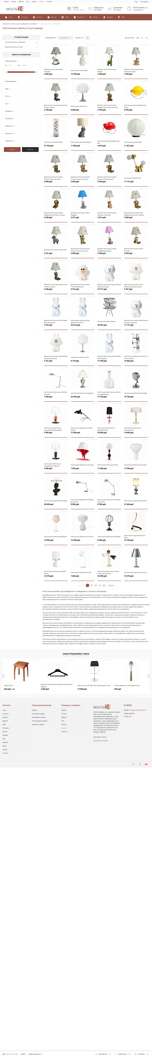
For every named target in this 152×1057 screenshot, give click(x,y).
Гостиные (6, 714)
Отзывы (13, 1)
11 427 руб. (136, 147)
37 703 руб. (56, 147)
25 (36, 47)
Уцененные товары (38, 724)
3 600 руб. (56, 75)
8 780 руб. (109, 505)
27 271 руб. (109, 290)
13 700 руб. (83, 75)
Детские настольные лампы (14, 47)
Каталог (41, 1)
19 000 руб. (82, 689)
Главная (6, 1)
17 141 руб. (136, 182)
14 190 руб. (109, 398)
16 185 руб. (136, 541)
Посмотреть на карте (100, 740)
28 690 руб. (56, 505)
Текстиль (5, 753)
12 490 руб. (83, 541)
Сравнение (118, 8)
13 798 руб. (109, 362)
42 (36, 42)
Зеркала (5, 742)
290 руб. (117, 689)
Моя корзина (140, 7)
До (19, 65)
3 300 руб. (136, 75)
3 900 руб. (56, 433)
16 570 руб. (136, 577)
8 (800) (23, 1054)
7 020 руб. (83, 469)
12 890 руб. (56, 541)
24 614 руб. (83, 326)
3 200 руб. (109, 75)
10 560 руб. (136, 362)
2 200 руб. (45, 689)
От (6, 65)
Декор (4, 746)
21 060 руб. (136, 505)
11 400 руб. (83, 147)
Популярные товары (38, 714)
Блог (27, 1)
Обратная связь (10, 1054)
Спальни (5, 717)
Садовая (5, 735)
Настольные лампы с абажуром (15, 42)
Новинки (34, 710)
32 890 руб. (109, 433)
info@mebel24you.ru (138, 710)
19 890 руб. (136, 433)
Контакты (49, 1)
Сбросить (30, 149)
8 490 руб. (109, 541)
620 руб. (9, 689)
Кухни (4, 710)
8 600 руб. (83, 111)
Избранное (98, 8)
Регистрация (144, 1)
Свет (4, 739)
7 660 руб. (83, 577)
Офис (4, 724)
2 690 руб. (56, 182)
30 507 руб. (109, 326)
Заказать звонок (78, 10)
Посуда (5, 749)
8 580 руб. (83, 505)
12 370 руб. (56, 577)
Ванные (5, 731)
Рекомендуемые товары (39, 721)
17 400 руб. (109, 469)
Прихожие (6, 728)
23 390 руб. (83, 398)
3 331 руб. (83, 218)
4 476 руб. (109, 147)
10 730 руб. (136, 398)
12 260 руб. (83, 433)
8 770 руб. (83, 362)
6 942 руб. (136, 111)
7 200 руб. (56, 398)
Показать (12, 149)
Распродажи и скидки (38, 717)
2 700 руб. (56, 111)
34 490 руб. (109, 577)
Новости (34, 1)
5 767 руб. (83, 290)
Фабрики (21, 1)
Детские (5, 721)
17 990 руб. (136, 469)
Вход (136, 1)
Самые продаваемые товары (76, 654)
